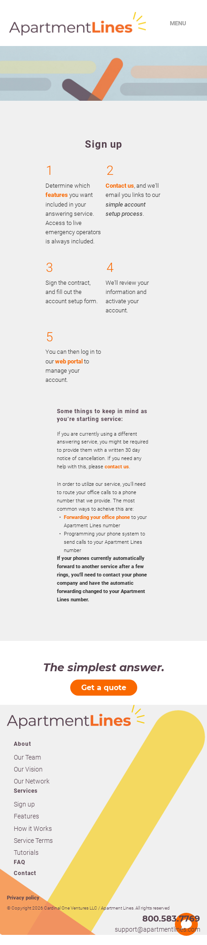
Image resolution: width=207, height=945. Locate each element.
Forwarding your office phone (97, 517)
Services (26, 791)
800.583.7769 (171, 918)
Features (26, 816)
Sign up (24, 804)
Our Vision (28, 769)
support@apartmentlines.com (157, 929)
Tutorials (26, 852)
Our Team (27, 757)
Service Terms (33, 840)
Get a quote (103, 687)
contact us (117, 467)
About (22, 744)
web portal (69, 361)
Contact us (120, 185)
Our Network (32, 781)
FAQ (19, 862)
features (56, 194)
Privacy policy (23, 898)
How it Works (33, 828)
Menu (178, 23)
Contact (25, 873)
